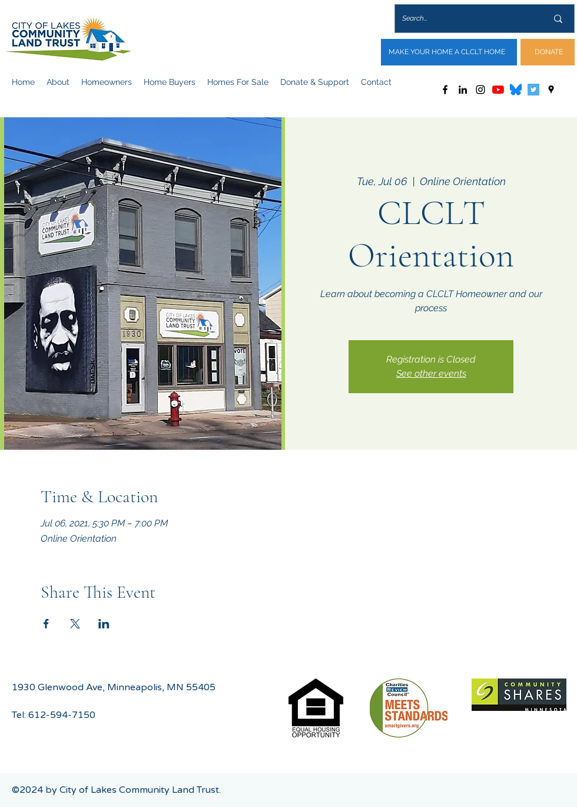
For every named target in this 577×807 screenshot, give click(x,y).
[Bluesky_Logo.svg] (516, 89)
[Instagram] (480, 89)
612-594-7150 (61, 715)
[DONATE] (547, 52)
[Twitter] (533, 89)
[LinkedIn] (463, 89)
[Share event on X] (75, 623)
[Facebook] (445, 89)
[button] (58, 82)
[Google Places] (551, 89)
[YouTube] (498, 89)
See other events (431, 373)
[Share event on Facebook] (46, 623)
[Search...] (465, 18)
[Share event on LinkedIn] (104, 623)
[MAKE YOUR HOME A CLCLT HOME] (449, 52)
